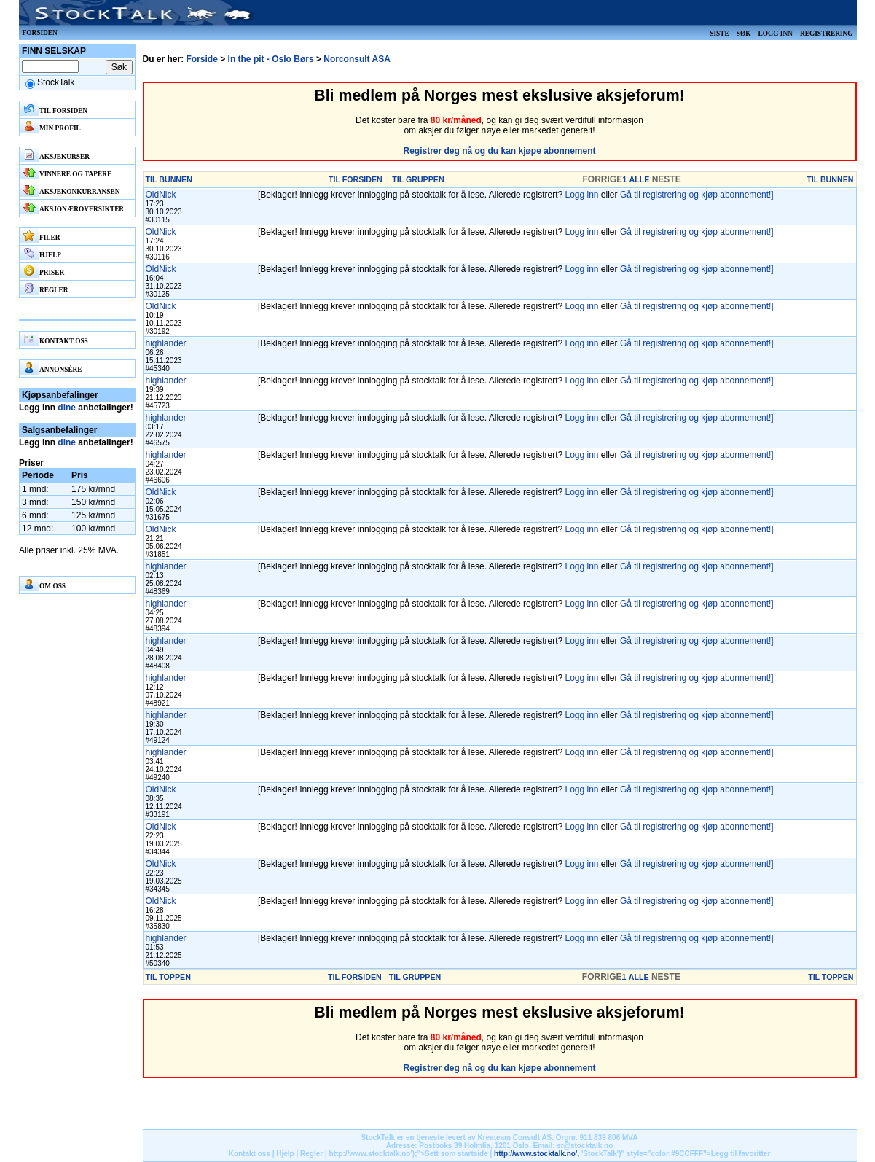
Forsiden (40, 32)
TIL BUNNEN (169, 179)
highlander (166, 343)
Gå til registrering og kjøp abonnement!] (697, 195)
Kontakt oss (249, 1154)
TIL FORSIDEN (355, 179)
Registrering (826, 33)
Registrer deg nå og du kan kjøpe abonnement (499, 151)
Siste (719, 33)
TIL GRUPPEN (418, 179)
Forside (202, 59)
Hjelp (285, 1154)
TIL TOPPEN (168, 976)
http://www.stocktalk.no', (536, 1154)
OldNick (161, 195)
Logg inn (775, 33)
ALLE (639, 179)
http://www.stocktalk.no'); (373, 1154)
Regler (311, 1154)
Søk (744, 33)
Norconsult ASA (357, 59)
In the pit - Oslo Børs (271, 59)
